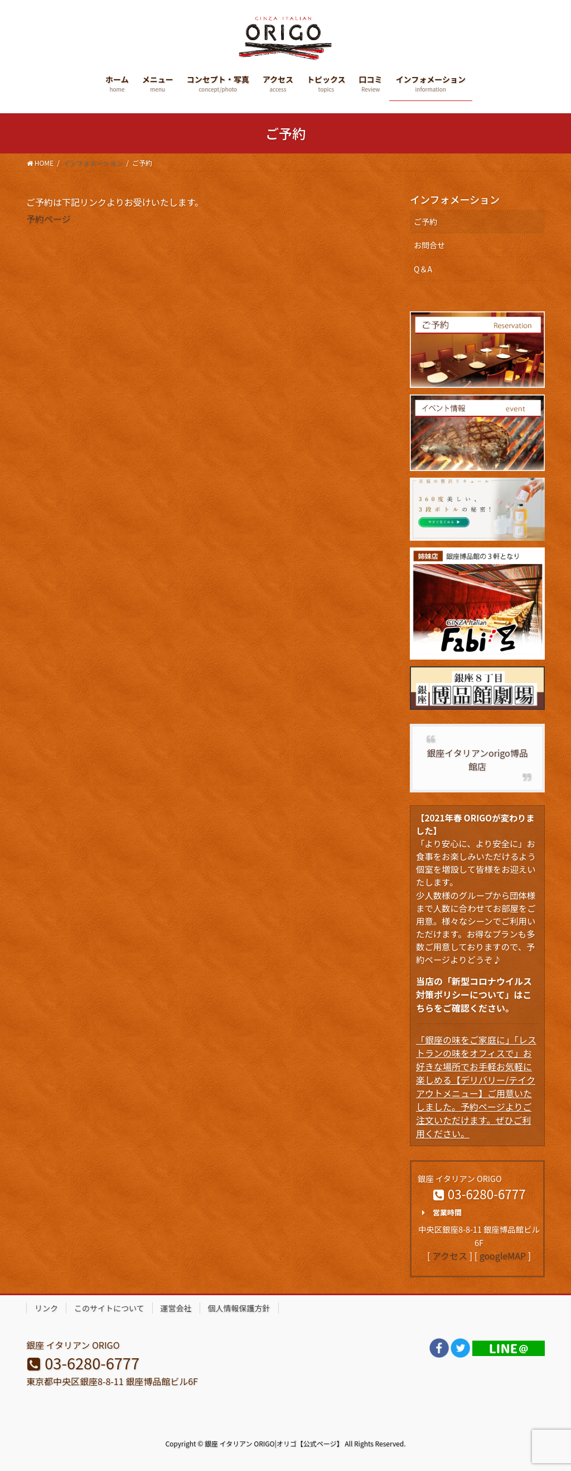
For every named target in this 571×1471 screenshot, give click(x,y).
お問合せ (429, 245)
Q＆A (423, 269)
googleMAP (503, 1255)
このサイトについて (109, 1308)
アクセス (449, 1255)
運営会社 (176, 1308)
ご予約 (425, 221)
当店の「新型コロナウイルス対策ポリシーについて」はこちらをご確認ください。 (474, 994)
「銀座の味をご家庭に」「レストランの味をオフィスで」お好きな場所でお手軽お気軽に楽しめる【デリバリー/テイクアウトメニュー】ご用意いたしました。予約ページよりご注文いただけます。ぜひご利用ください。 (476, 1086)
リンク (46, 1308)
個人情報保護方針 (239, 1308)
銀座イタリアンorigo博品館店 (477, 759)
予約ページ (48, 218)
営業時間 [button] (440, 1212)
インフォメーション (455, 199)
